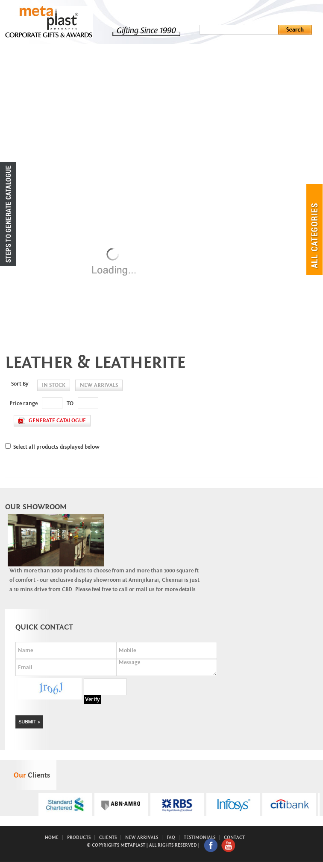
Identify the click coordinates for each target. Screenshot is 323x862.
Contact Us (95, 171)
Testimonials (199, 837)
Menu (85, 52)
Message (166, 667)
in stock (53, 385)
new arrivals (99, 385)
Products (92, 103)
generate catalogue (57, 421)
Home (86, 69)
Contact (234, 837)
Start (174, 826)
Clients (89, 154)
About (87, 86)
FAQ (171, 837)
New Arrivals (97, 137)
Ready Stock (96, 120)
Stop (181, 826)
